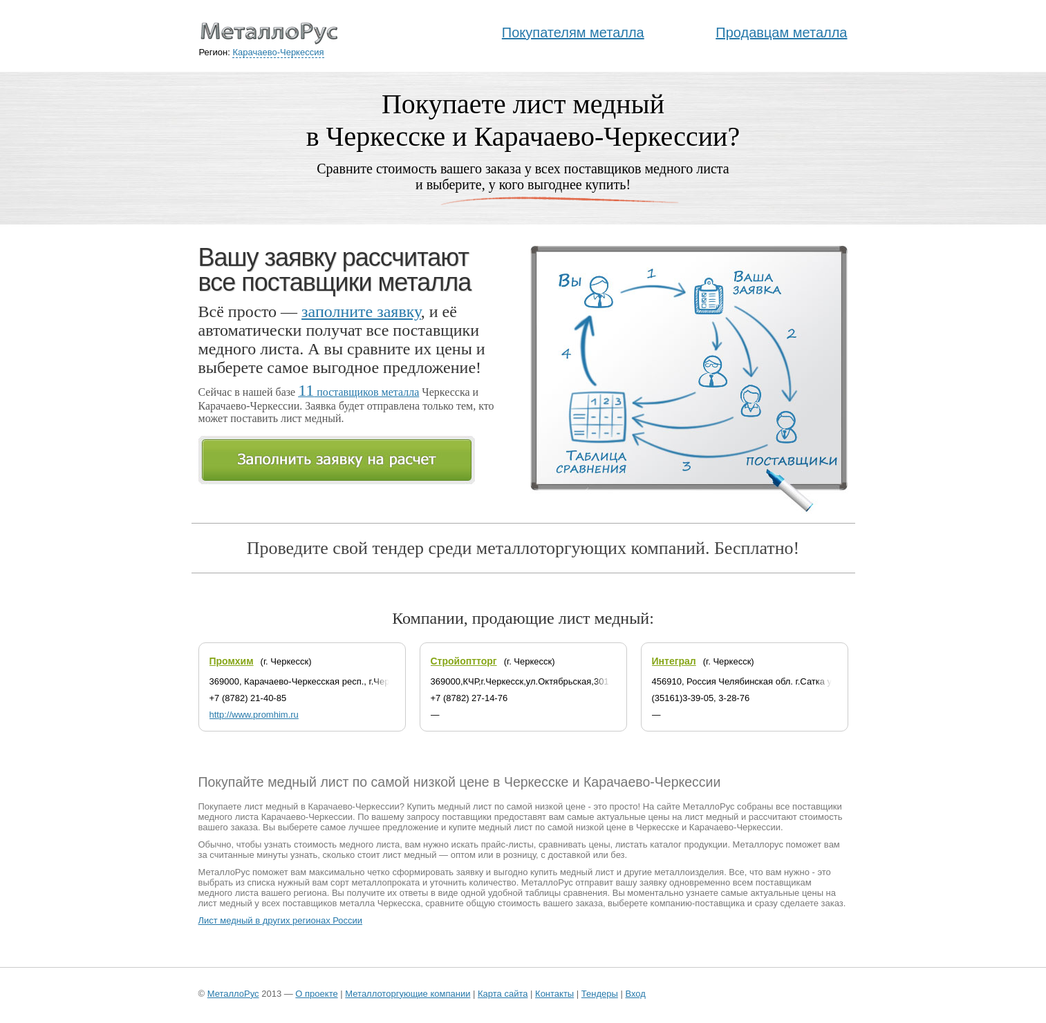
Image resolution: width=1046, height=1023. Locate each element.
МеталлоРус (233, 993)
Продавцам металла (781, 32)
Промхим (231, 661)
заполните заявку (361, 312)
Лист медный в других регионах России (280, 920)
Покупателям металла (573, 32)
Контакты (554, 993)
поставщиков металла (358, 392)
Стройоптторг (464, 661)
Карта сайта (502, 993)
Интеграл (674, 661)
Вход (635, 993)
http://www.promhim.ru (254, 714)
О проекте (316, 993)
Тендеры (599, 993)
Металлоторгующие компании (407, 993)
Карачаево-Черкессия (278, 52)
